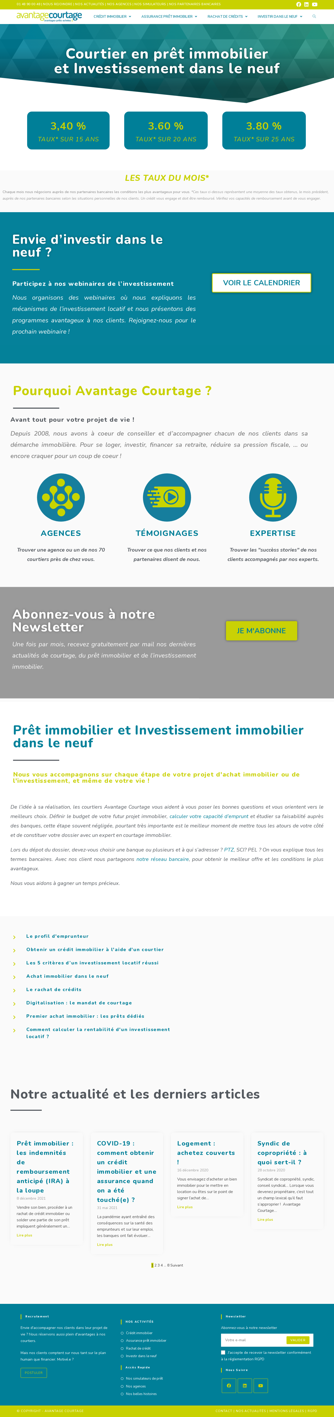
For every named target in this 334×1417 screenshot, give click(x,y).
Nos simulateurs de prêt (144, 1378)
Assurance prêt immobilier (146, 1340)
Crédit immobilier (139, 1333)
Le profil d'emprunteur (57, 936)
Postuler (34, 1373)
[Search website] (314, 17)
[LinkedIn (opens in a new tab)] (306, 4)
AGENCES (61, 533)
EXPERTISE (273, 533)
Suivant (176, 1265)
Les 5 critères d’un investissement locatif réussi (92, 963)
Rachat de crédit (138, 1348)
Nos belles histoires (141, 1394)
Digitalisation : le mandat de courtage (79, 1003)
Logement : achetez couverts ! (206, 1152)
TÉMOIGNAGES (167, 533)
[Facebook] (229, 1386)
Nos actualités (251, 1411)
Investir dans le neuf (141, 1356)
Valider (297, 1340)
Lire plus (24, 1235)
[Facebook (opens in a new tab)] (299, 4)
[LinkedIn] (245, 1386)
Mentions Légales (287, 1411)
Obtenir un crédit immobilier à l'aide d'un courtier (95, 949)
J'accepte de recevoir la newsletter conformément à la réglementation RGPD (266, 1356)
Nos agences (136, 1386)
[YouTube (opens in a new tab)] (313, 4)
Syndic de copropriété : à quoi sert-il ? (282, 1152)
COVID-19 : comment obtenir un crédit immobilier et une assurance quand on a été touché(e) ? (127, 1171)
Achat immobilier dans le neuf (67, 976)
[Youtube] (261, 1386)
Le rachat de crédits (54, 989)
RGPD (312, 1411)
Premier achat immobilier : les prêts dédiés (85, 1016)
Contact (224, 1411)
